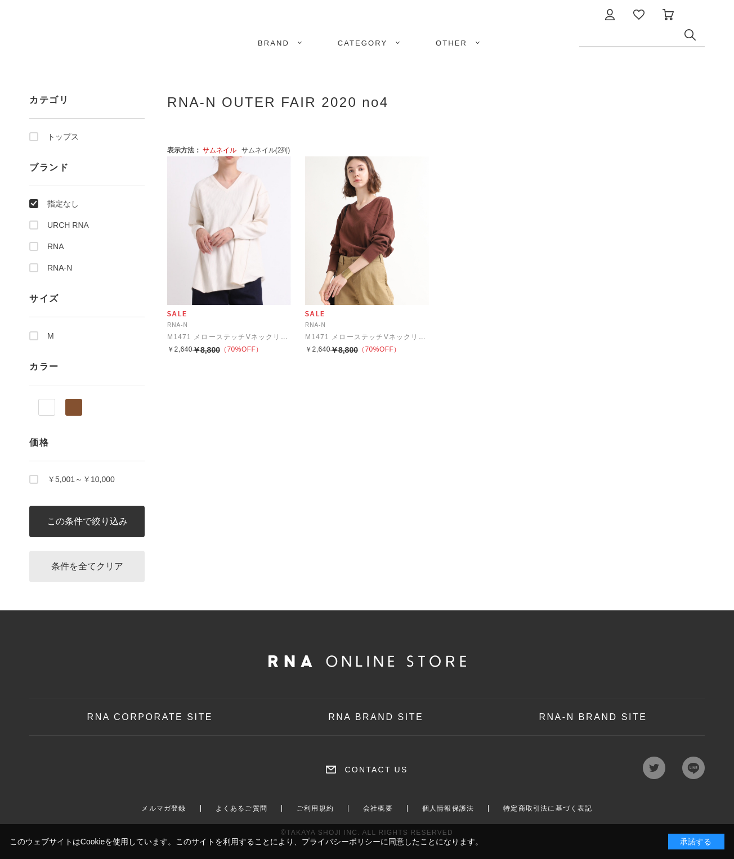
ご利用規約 (315, 808)
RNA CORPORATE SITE (150, 717)
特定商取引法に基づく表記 (547, 808)
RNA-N (59, 268)
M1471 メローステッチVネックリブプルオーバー (250, 337)
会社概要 (378, 808)
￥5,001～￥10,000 (81, 479)
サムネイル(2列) (265, 150)
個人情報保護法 (448, 808)
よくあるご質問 (241, 808)
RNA (55, 246)
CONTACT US (376, 769)
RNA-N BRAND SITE (593, 717)
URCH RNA (68, 225)
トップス (63, 136)
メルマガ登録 (163, 808)
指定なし (63, 204)
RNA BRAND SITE (375, 717)
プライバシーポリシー (341, 841)
